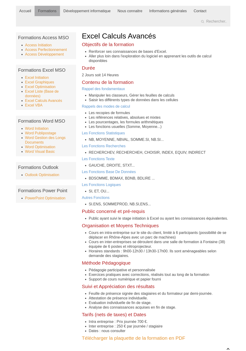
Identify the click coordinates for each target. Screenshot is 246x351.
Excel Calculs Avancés (43, 101)
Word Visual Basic (40, 151)
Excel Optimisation (40, 87)
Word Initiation (37, 128)
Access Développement (44, 54)
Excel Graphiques (39, 82)
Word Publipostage (40, 133)
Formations (47, 11)
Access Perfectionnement (46, 50)
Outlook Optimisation (42, 175)
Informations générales (168, 11)
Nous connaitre (130, 11)
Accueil (25, 11)
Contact (200, 11)
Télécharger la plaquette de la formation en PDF (133, 338)
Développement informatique (87, 11)
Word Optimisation (40, 147)
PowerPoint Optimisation (45, 198)
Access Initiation (38, 45)
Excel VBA (34, 105)
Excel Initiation (37, 78)
